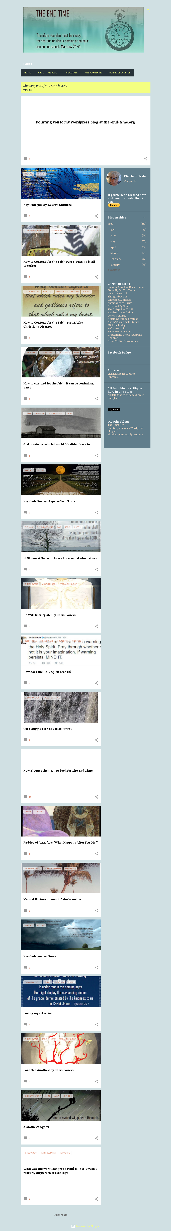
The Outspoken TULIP (120, 309)
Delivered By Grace (119, 306)
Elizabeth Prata (135, 176)
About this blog (46, 73)
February (115, 258)
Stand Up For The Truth (121, 290)
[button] (146, 159)
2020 (110, 223)
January (115, 264)
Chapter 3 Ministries (119, 299)
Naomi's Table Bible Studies (123, 322)
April (113, 247)
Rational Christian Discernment (126, 287)
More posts (60, 1215)
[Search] (148, 11)
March (114, 253)
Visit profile (130, 181)
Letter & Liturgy (117, 315)
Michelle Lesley (116, 325)
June (113, 235)
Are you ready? (92, 73)
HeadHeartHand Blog (120, 312)
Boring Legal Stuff (119, 73)
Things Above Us (117, 296)
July (112, 229)
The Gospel (69, 73)
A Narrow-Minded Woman (123, 318)
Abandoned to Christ (120, 302)
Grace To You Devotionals (123, 341)
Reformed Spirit (117, 328)
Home (26, 73)
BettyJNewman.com (119, 331)
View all (27, 90)
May (112, 241)
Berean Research (118, 293)
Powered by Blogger (85, 1226)
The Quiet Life (116, 424)
